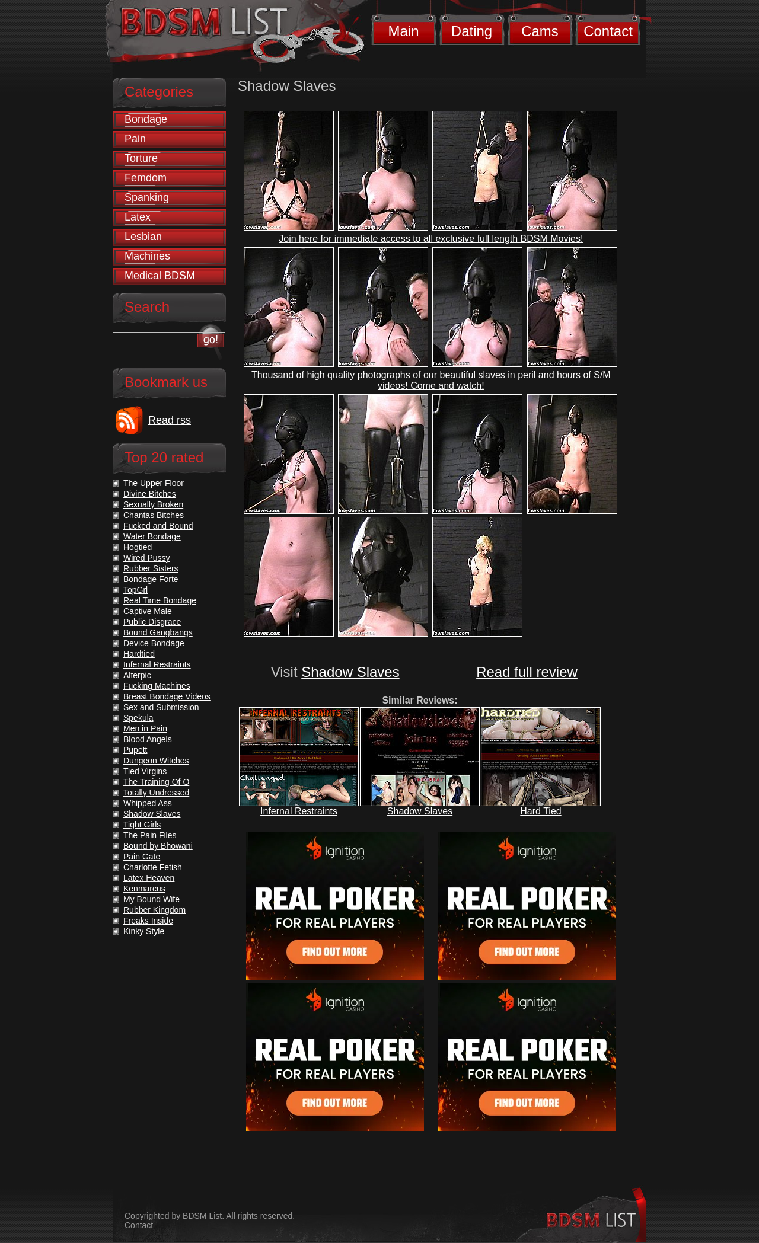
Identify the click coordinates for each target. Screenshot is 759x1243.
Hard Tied (540, 811)
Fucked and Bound (158, 526)
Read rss (169, 420)
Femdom (146, 178)
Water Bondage (152, 536)
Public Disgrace (152, 622)
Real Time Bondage (159, 600)
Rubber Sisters (150, 568)
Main (403, 31)
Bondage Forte (150, 579)
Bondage (146, 119)
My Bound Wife (151, 899)
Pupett (135, 750)
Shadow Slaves (350, 672)
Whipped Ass (147, 803)
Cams (540, 31)
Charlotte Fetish (152, 867)
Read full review (527, 672)
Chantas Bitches (153, 515)
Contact (608, 31)
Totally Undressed (156, 792)
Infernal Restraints (298, 811)
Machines (147, 256)
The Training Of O (156, 782)
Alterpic (137, 675)
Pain (135, 139)
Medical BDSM (160, 276)
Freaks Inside (148, 920)
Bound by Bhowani (158, 846)
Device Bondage (153, 643)
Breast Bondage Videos (167, 696)
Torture (141, 158)
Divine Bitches (149, 494)
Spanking (147, 197)
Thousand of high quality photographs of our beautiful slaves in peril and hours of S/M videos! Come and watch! (431, 380)
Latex (138, 217)
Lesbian (143, 236)
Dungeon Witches (156, 760)
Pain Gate (141, 856)
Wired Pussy (146, 558)
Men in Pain (145, 728)
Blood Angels (147, 739)
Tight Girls (142, 824)
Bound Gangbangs (158, 632)
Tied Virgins (145, 771)
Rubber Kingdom (154, 910)
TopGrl (135, 590)
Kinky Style (143, 931)
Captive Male (147, 611)
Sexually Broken (153, 504)
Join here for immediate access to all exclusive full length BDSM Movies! (431, 239)
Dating (471, 31)
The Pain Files (149, 835)
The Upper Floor (153, 483)
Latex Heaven (148, 878)
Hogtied (137, 547)
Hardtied (139, 654)
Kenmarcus (144, 888)
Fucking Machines (156, 686)
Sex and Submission (161, 707)
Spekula (138, 718)
